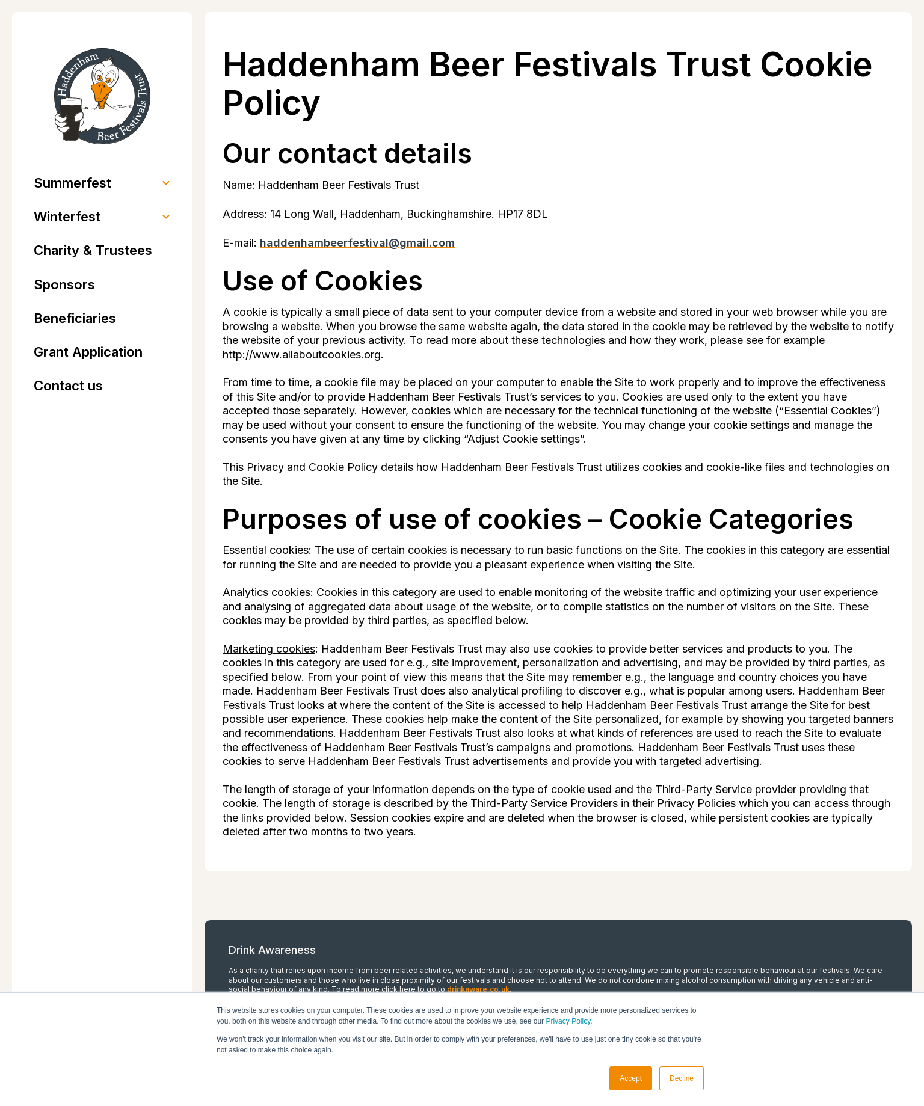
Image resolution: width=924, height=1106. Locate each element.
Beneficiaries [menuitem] (75, 318)
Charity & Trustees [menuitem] (93, 250)
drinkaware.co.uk (478, 989)
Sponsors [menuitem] (64, 284)
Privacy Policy (568, 1021)
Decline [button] (682, 1078)
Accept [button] (631, 1078)
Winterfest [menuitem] (67, 216)
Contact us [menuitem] (68, 385)
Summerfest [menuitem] (72, 183)
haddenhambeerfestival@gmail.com (357, 242)
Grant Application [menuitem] (88, 352)
